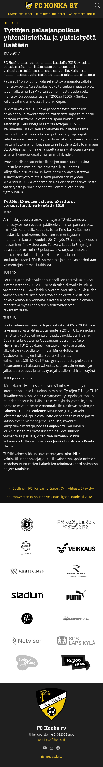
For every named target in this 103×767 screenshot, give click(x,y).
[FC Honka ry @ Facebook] (58, 748)
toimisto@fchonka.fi (51, 740)
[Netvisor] (27, 640)
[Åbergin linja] (76, 618)
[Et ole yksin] (27, 662)
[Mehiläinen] (27, 571)
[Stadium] (27, 594)
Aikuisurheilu (82, 14)
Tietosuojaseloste (51, 756)
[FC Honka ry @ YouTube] (44, 748)
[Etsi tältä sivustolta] (97, 5)
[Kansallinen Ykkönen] (76, 524)
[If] (27, 618)
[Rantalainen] (76, 571)
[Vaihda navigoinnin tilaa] (5, 5)
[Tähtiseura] (26, 547)
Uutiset (11, 23)
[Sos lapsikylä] (76, 640)
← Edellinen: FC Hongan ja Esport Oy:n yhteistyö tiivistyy (51, 488)
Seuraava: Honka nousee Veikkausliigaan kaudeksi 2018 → (51, 496)
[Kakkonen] (27, 524)
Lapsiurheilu (20, 14)
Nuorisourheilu (50, 14)
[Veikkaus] (76, 547)
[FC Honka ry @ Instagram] (51, 748)
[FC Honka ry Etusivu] (51, 6)
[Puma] (76, 594)
